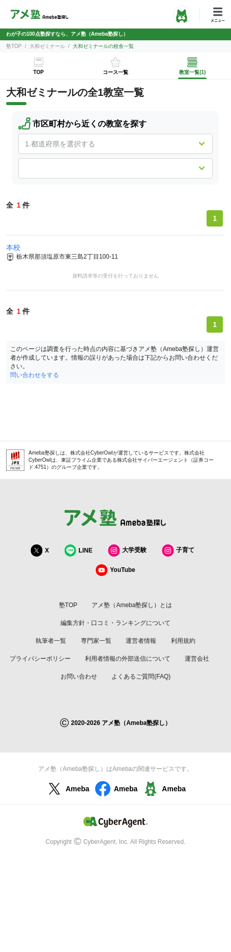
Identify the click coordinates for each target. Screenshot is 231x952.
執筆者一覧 (51, 640)
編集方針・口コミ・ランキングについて (115, 623)
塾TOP (13, 46)
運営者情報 (141, 640)
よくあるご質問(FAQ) (140, 676)
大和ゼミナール (47, 46)
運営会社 (197, 658)
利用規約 (183, 640)
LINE (78, 550)
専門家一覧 (96, 640)
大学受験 (127, 550)
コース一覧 (115, 72)
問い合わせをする (34, 375)
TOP (38, 72)
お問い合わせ (79, 676)
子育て (178, 550)
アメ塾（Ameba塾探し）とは (132, 605)
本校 (13, 247)
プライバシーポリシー (40, 658)
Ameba (67, 789)
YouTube (115, 570)
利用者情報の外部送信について (127, 658)
